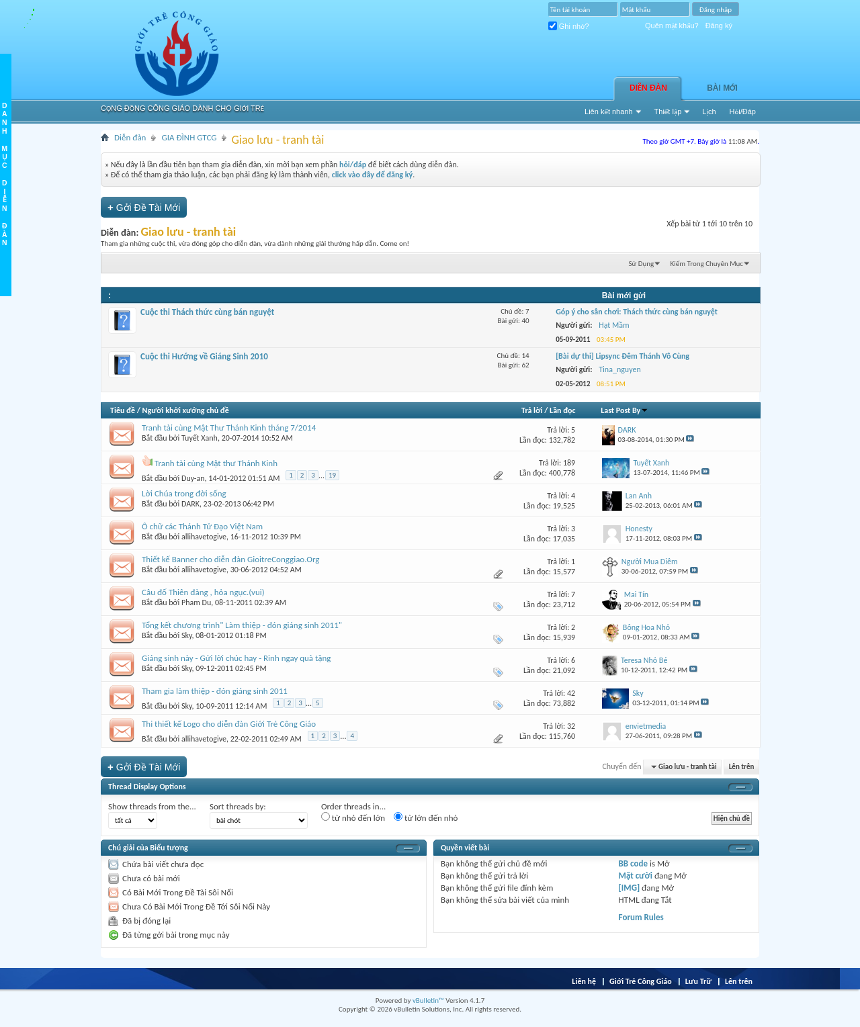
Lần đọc (562, 410)
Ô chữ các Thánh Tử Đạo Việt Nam (202, 526)
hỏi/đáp (352, 164)
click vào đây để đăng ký (372, 174)
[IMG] (629, 888)
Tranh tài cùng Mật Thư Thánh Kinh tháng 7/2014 (229, 427)
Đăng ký (718, 25)
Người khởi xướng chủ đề (185, 410)
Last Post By (624, 410)
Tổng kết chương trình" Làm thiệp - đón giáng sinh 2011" (242, 625)
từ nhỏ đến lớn (353, 817)
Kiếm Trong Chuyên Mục (707, 263)
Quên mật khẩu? (672, 25)
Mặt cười (635, 875)
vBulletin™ (428, 1000)
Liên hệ (584, 981)
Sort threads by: (238, 806)
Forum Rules (641, 917)
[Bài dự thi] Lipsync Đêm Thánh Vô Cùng (622, 356)
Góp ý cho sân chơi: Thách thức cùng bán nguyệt (637, 311)
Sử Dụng (641, 263)
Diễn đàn (648, 88)
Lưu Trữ (698, 981)
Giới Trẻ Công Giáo (640, 981)
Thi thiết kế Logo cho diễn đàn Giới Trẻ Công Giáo (229, 724)
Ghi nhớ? (568, 26)
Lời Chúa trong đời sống (184, 493)
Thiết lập (668, 111)
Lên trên (742, 766)
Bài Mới (722, 88)
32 (571, 726)
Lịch (709, 111)
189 (569, 462)
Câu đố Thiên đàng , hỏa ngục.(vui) (203, 592)
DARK (190, 503)
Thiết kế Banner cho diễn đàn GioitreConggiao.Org (230, 559)
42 (571, 693)
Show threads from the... (152, 806)
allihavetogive (203, 536)
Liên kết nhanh (609, 111)
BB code (633, 863)
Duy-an (193, 478)
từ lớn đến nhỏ (426, 817)
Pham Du (196, 602)
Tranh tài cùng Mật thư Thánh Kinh (216, 463)
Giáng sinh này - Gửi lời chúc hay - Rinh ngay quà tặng (236, 658)
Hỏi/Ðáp (743, 111)
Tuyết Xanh (199, 438)
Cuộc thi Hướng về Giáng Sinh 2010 (204, 356)
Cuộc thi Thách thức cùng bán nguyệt (207, 312)
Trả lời (531, 410)
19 (332, 475)
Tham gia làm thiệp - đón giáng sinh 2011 (215, 691)
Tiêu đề (122, 410)
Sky (186, 635)
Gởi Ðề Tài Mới (144, 207)
